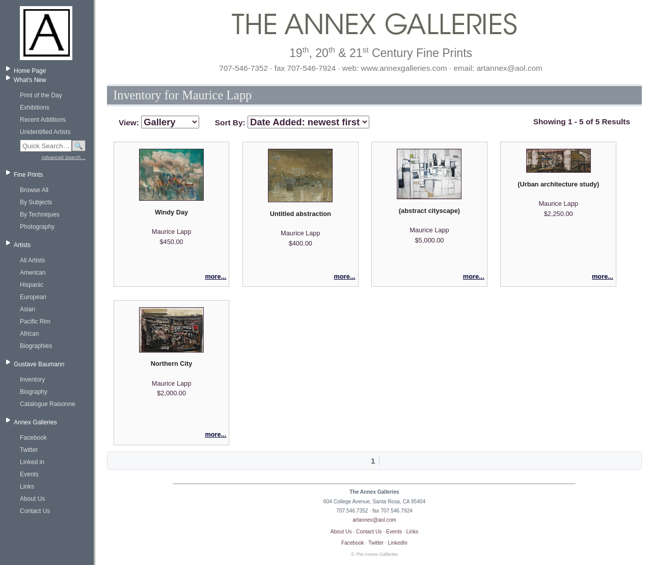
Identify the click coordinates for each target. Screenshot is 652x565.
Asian (27, 309)
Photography (37, 226)
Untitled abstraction (300, 214)
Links (27, 486)
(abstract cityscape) (429, 210)
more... (215, 276)
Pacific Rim (35, 321)
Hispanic (31, 284)
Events (29, 474)
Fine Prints (28, 174)
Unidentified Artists (45, 132)
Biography (33, 391)
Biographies (36, 345)
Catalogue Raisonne (47, 404)
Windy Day (171, 212)
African (29, 333)
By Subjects (36, 202)
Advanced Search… (64, 157)
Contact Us (35, 511)
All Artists (32, 260)
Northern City (172, 363)
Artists (22, 245)
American (33, 272)
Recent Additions (43, 119)
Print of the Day (41, 95)
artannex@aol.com (374, 520)
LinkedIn (398, 543)
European (33, 297)
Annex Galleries (35, 422)
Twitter (29, 449)
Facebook (33, 437)
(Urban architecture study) (558, 184)
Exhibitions (34, 107)
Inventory (32, 379)
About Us (32, 498)
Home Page (30, 70)
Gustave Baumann (39, 364)
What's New (30, 80)
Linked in (32, 462)
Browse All (34, 190)
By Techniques (40, 214)
